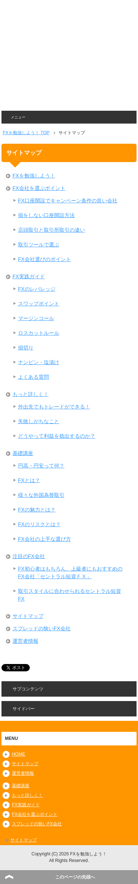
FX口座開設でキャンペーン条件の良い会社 (67, 200)
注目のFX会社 (29, 556)
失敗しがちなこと (38, 421)
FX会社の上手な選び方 (44, 539)
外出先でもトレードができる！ (54, 407)
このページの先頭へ (75, 877)
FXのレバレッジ (37, 289)
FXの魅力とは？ (37, 510)
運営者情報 (25, 641)
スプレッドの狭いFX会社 (42, 628)
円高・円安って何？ (41, 466)
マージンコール (36, 318)
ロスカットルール (38, 333)
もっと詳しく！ (31, 394)
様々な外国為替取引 (41, 495)
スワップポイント (38, 304)
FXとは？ (29, 480)
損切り (25, 348)
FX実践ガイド (29, 276)
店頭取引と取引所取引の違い (51, 230)
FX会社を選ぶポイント (39, 188)
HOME (18, 754)
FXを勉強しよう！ (34, 176)
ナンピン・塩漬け (38, 362)
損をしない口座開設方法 (46, 215)
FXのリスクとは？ (39, 524)
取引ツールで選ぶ (38, 244)
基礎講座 (23, 453)
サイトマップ (28, 616)
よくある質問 (33, 377)
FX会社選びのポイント (44, 259)
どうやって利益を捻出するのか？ (56, 436)
